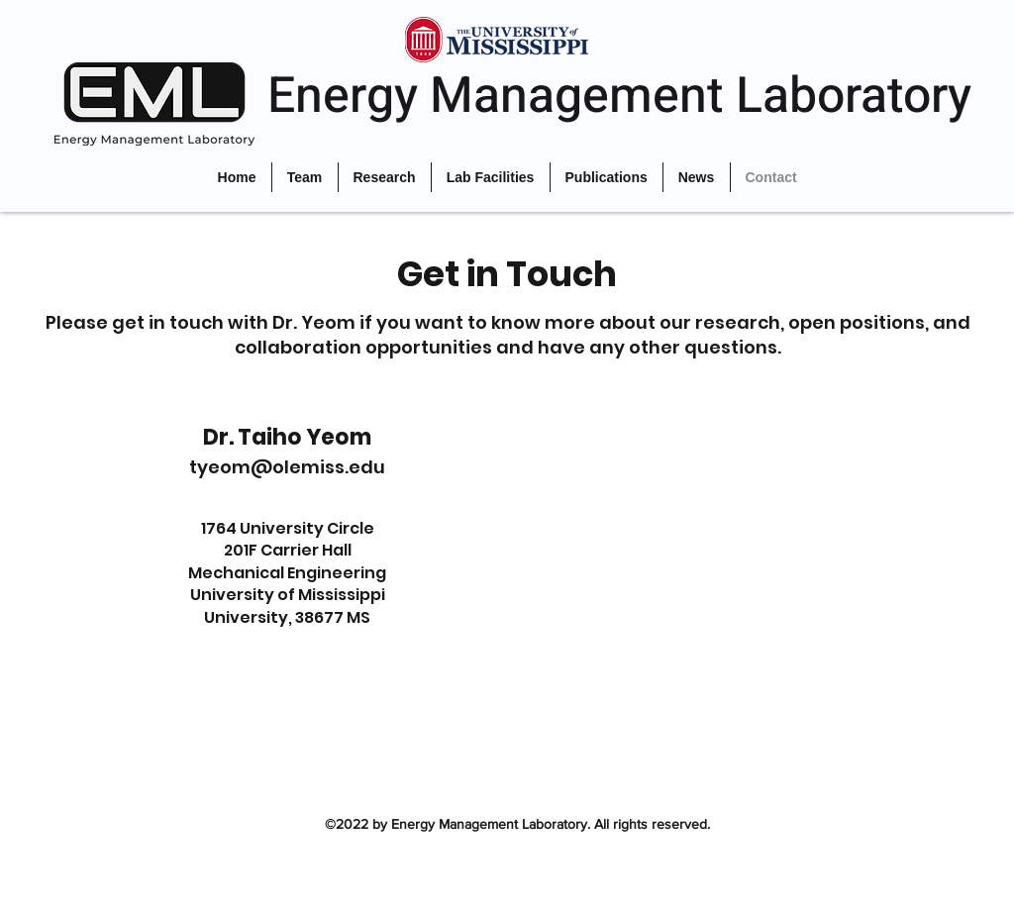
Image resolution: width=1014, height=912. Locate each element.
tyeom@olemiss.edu (287, 467)
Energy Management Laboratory (619, 96)
